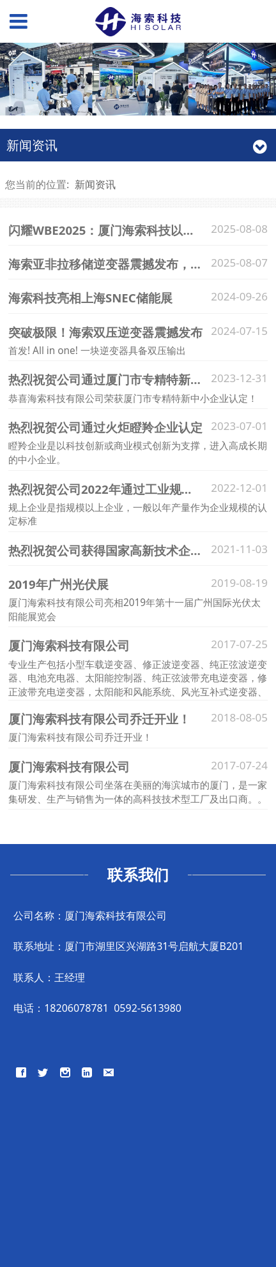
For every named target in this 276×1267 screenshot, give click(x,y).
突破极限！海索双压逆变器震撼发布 (105, 332)
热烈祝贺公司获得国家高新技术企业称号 (117, 550)
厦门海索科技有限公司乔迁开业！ (99, 719)
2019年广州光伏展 (58, 584)
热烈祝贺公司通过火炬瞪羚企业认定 (105, 427)
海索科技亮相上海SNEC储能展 (90, 298)
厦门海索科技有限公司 (69, 645)
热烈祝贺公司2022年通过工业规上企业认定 (125, 489)
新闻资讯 (95, 184)
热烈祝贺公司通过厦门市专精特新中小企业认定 (135, 379)
